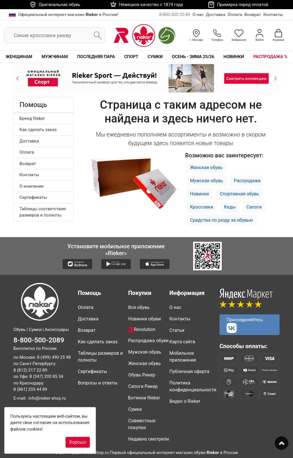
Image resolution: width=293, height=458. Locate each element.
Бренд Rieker (32, 118)
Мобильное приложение (182, 356)
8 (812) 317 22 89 (30, 370)
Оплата (234, 14)
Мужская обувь (206, 180)
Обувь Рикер (141, 375)
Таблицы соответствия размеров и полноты (42, 212)
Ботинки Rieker (144, 397)
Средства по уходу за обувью (221, 220)
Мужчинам (54, 56)
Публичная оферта (189, 371)
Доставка (215, 14)
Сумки (155, 56)
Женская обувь (206, 167)
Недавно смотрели (148, 439)
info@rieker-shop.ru (47, 398)
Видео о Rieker (184, 401)
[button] (17, 78)
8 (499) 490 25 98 (54, 357)
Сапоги (254, 207)
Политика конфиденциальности (192, 386)
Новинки (233, 56)
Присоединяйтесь (245, 325)
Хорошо (77, 442)
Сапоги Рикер (143, 386)
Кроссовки (201, 207)
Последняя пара (96, 56)
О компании (31, 186)
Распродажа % (270, 56)
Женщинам (19, 56)
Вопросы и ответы (98, 383)
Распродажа (247, 180)
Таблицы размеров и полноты (100, 356)
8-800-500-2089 (38, 340)
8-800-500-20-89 (174, 14)
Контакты (273, 14)
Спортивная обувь (239, 194)
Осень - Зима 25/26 (193, 56)
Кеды (230, 207)
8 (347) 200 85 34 (46, 376)
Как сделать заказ (38, 129)
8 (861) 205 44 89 (30, 389)
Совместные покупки (141, 424)
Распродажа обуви (148, 340)
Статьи (176, 330)
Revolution (141, 330)
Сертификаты (33, 197)
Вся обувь (138, 307)
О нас (198, 14)
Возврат (252, 14)
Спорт (131, 56)
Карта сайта (182, 341)
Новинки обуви (144, 319)
